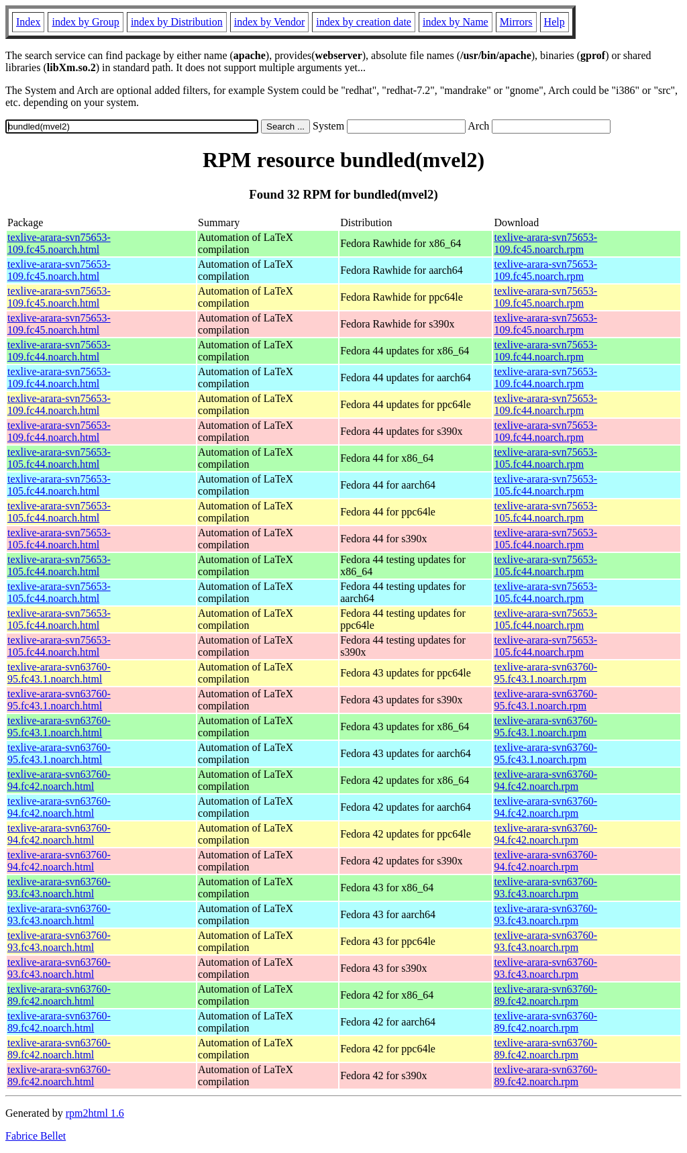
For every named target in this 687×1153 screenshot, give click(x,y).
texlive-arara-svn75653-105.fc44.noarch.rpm (545, 458)
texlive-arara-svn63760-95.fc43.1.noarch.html (59, 673)
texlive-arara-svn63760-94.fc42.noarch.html (59, 780)
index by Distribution (177, 22)
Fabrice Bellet (35, 1136)
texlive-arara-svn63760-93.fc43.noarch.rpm (545, 887)
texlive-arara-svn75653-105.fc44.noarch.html (59, 458)
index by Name (455, 22)
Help (554, 22)
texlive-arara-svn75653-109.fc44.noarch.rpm (545, 350)
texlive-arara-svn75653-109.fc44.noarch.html (59, 350)
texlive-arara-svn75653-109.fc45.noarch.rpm (545, 243)
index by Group (85, 22)
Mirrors (516, 22)
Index (28, 22)
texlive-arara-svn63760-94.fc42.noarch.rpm (545, 780)
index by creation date (363, 22)
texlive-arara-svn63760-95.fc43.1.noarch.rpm (545, 673)
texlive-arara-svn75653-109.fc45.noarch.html (59, 243)
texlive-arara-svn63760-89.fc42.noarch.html (59, 995)
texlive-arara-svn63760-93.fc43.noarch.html (59, 887)
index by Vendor (269, 22)
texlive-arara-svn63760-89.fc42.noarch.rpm (545, 995)
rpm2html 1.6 (95, 1113)
